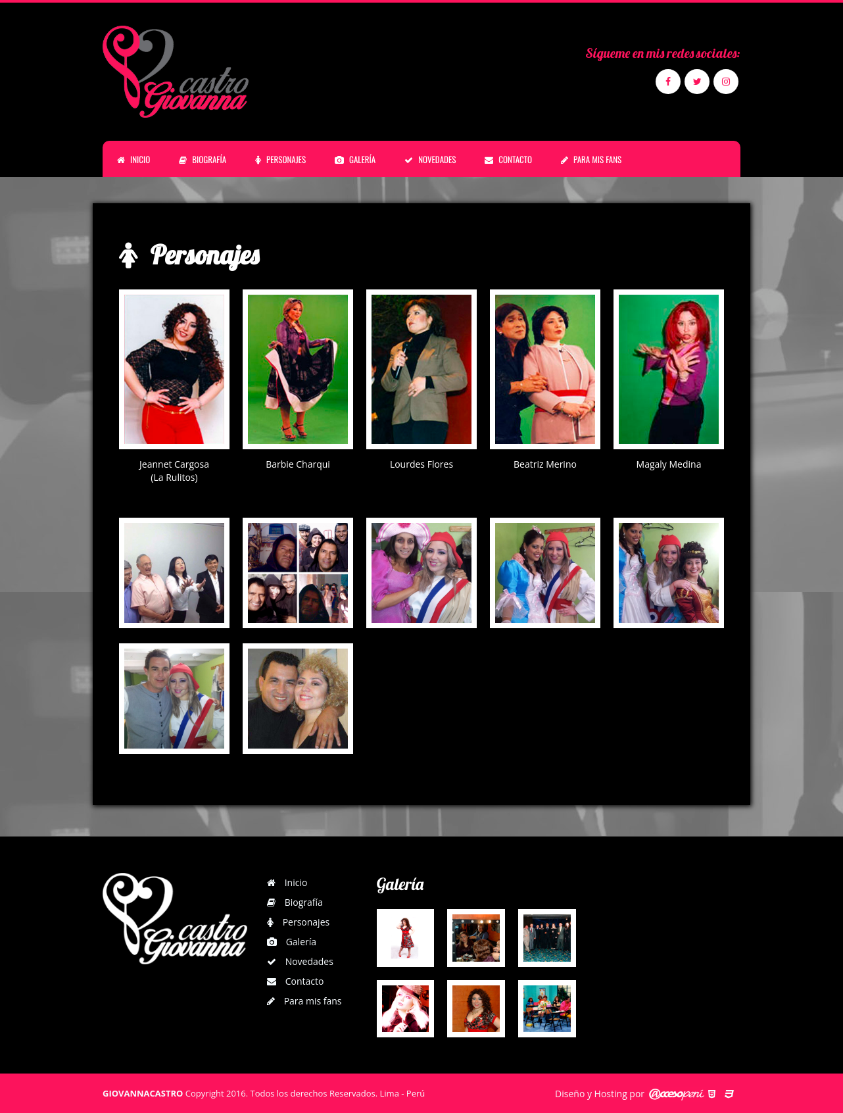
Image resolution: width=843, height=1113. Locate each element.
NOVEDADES (430, 159)
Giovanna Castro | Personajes (178, 72)
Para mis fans (304, 1001)
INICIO (133, 159)
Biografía (295, 902)
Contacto (295, 981)
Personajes (298, 922)
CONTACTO (508, 159)
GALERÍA (355, 159)
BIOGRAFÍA (202, 159)
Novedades (300, 961)
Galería (291, 941)
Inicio (287, 882)
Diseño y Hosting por (599, 1093)
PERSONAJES (280, 159)
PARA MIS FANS (591, 159)
